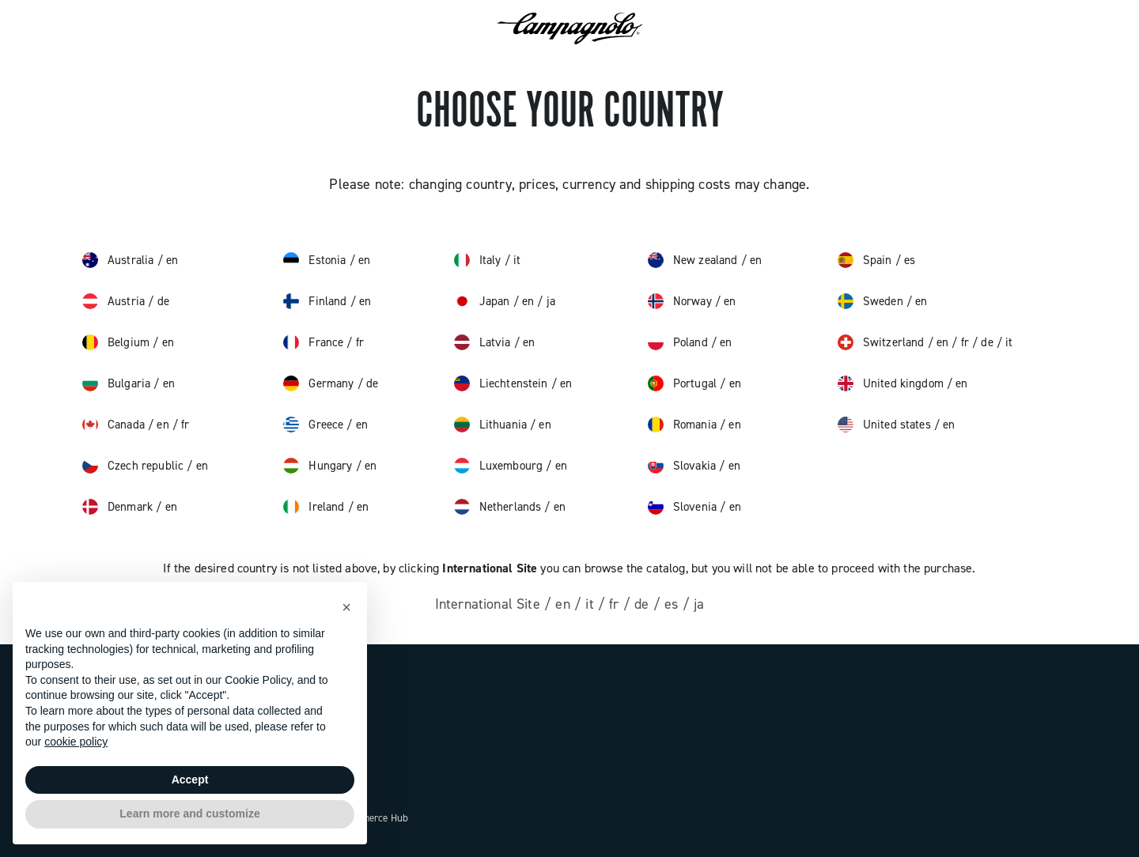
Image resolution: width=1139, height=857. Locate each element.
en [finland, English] (365, 301)
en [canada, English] (164, 424)
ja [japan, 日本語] (551, 301)
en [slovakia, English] (734, 466)
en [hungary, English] (371, 466)
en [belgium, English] (168, 342)
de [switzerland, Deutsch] (988, 342)
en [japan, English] (529, 301)
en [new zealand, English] (756, 260)
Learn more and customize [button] (189, 813)
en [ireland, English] (363, 507)
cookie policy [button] (76, 741)
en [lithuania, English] (545, 424)
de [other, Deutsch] (643, 604)
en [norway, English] (730, 301)
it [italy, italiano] (516, 260)
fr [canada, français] (185, 424)
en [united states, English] (949, 424)
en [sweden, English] (921, 301)
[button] (346, 607)
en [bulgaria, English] (169, 383)
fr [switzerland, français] (966, 342)
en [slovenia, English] (735, 507)
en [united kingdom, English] (961, 383)
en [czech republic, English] (202, 466)
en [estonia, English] (364, 260)
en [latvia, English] (529, 342)
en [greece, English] (362, 424)
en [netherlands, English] (560, 507)
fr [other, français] (616, 604)
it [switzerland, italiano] (1008, 342)
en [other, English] (564, 604)
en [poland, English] (726, 342)
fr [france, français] (360, 342)
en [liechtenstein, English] (566, 383)
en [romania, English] (734, 424)
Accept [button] (190, 779)
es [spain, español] (909, 260)
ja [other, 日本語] (699, 604)
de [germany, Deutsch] (372, 383)
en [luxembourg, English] (561, 466)
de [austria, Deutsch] (163, 301)
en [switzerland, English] (944, 342)
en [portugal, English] (735, 383)
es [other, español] (673, 604)
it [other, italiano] (591, 604)
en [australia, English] (172, 260)
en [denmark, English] (171, 507)
